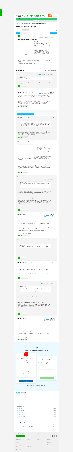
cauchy (53, 141)
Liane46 (53, 73)
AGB (37, 443)
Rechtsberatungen (44, 16)
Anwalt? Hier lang (53, 21)
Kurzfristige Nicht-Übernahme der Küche (23, 418)
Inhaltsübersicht (18, 439)
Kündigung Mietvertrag (29, 446)
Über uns (48, 439)
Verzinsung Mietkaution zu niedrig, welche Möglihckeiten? (26, 426)
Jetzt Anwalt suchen (47, 378)
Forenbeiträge (35, 16)
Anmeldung (38, 439)
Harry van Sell (52, 239)
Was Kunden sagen (19, 445)
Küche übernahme (20, 408)
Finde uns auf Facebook (29, 443)
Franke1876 (53, 36)
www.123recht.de (18, 23)
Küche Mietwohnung (20, 410)
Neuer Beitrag (23, 32)
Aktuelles (38, 442)
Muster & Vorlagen (50, 18)
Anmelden (17, 443)
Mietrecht (26, 23)
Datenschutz (49, 442)
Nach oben (55, 392)
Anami (54, 214)
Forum (39, 18)
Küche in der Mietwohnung (21, 412)
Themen (20, 18)
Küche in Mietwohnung (21, 416)
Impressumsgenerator (29, 445)
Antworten (18, 32)
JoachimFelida (52, 282)
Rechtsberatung (18, 442)
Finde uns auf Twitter (29, 442)
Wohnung (29, 23)
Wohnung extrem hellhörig (21, 424)
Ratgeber (27, 16)
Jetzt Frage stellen (26, 381)
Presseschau (18, 446)
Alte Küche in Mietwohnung (21, 414)
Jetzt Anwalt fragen (53, 32)
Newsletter (28, 439)
